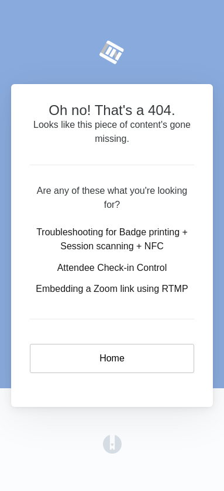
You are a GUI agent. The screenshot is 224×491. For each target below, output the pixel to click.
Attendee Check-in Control (112, 268)
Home (112, 358)
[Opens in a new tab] (112, 443)
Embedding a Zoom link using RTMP (112, 289)
